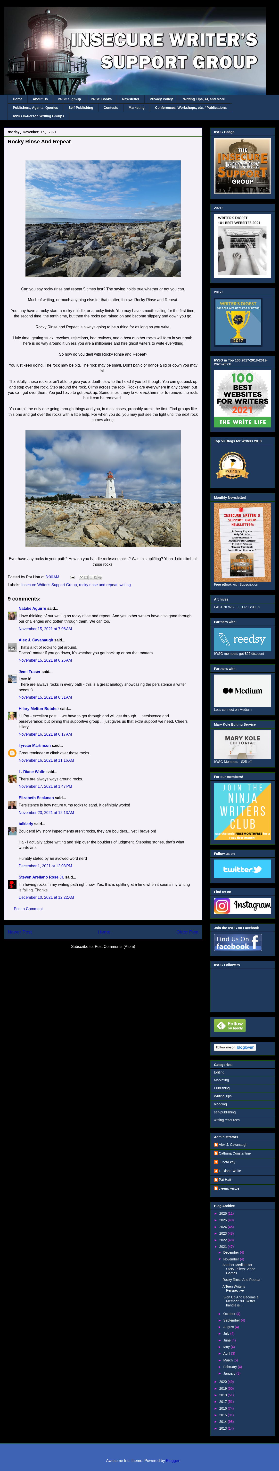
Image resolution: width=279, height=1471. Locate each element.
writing (125, 585)
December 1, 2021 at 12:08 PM (45, 866)
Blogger (172, 1461)
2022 (223, 1240)
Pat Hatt (225, 1180)
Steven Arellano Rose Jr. (41, 877)
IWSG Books (101, 99)
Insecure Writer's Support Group (49, 585)
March (228, 1360)
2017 (223, 1402)
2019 (223, 1388)
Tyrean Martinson (35, 745)
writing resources (227, 1120)
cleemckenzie (229, 1188)
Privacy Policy (161, 99)
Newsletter (130, 99)
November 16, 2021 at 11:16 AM (46, 760)
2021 (223, 1247)
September (232, 1320)
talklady (26, 824)
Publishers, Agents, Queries (35, 108)
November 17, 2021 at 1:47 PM (45, 786)
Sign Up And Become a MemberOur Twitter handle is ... (240, 1301)
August (229, 1327)
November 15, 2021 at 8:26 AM (45, 660)
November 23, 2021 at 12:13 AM (46, 813)
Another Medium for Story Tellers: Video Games (238, 1269)
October (229, 1314)
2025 (223, 1220)
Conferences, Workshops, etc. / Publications (191, 108)
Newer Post (20, 931)
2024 (223, 1227)
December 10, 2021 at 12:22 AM (46, 897)
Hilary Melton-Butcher (39, 709)
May (226, 1347)
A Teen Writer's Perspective (233, 1289)
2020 (223, 1382)
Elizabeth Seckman (36, 798)
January (229, 1373)
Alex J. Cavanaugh (36, 640)
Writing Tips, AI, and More (204, 99)
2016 (223, 1408)
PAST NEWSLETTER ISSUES (237, 607)
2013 (223, 1428)
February (230, 1367)
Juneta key (227, 1162)
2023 (223, 1233)
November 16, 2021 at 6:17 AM (45, 734)
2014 (223, 1422)
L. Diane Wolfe (32, 772)
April (227, 1353)
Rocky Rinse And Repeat (241, 1280)
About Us (40, 99)
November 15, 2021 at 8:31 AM (45, 697)
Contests (111, 108)
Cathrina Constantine (235, 1153)
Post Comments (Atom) (115, 946)
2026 (223, 1213)
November (231, 1259)
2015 (223, 1415)
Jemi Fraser (30, 672)
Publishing (222, 1088)
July (226, 1333)
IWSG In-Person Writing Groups (38, 116)
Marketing (137, 108)
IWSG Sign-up (69, 99)
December (231, 1252)
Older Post (187, 931)
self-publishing (225, 1112)
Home (17, 99)
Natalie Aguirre (32, 608)
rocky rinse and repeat (98, 585)
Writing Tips (223, 1096)
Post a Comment (28, 909)
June (227, 1340)
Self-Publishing (80, 108)
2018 (223, 1395)
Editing (219, 1072)
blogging (220, 1104)
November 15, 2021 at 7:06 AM (45, 629)
